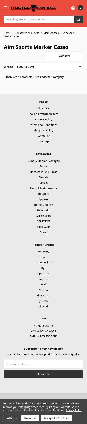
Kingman (43, 279)
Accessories (43, 215)
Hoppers (43, 194)
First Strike (43, 295)
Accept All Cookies (56, 418)
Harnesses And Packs (43, 172)
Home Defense (43, 205)
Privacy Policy (43, 119)
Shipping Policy (43, 130)
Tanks (43, 166)
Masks (43, 183)
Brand (44, 232)
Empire (43, 257)
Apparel (44, 199)
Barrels (43, 177)
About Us (44, 108)
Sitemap (43, 141)
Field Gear (43, 226)
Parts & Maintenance (43, 188)
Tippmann (43, 273)
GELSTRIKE (43, 221)
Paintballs (43, 210)
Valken (43, 290)
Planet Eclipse (43, 262)
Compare (64, 56)
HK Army (43, 251)
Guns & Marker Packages (43, 161)
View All (43, 306)
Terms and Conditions (43, 125)
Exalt (43, 284)
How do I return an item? (43, 114)
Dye (43, 268)
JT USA (43, 301)
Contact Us (43, 136)
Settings (11, 418)
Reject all (30, 418)
